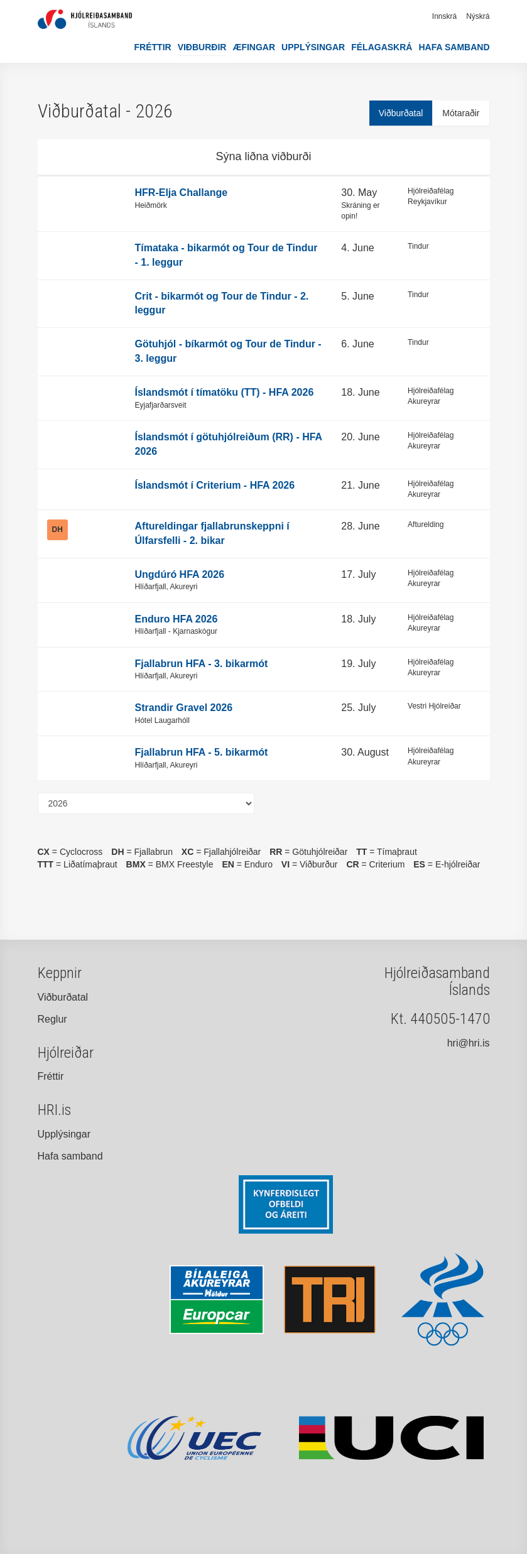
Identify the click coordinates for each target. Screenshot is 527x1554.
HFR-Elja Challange (181, 192)
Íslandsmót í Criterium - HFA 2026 (215, 485)
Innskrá (444, 16)
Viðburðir (202, 47)
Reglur (52, 1019)
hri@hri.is (468, 1043)
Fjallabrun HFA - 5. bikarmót (201, 752)
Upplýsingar (313, 47)
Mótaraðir (460, 113)
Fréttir (152, 47)
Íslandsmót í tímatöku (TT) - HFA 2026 (224, 392)
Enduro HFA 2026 (176, 619)
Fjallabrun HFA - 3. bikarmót (201, 663)
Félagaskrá (381, 47)
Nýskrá (477, 16)
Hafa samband (453, 47)
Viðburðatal (401, 113)
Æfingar (253, 47)
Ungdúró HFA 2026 (180, 574)
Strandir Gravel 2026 (184, 707)
